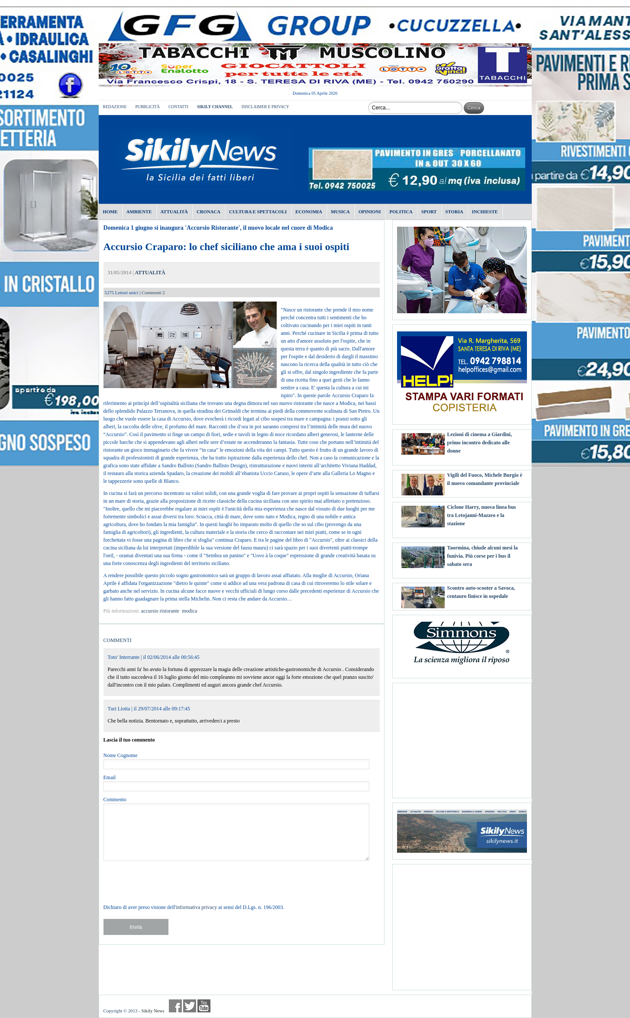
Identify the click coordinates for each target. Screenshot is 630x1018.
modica (189, 611)
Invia (135, 927)
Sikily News (152, 1010)
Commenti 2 (153, 292)
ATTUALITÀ (150, 273)
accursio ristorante (160, 611)
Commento (114, 799)
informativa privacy (196, 907)
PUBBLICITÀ (147, 106)
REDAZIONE (115, 106)
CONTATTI (178, 106)
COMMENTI (117, 640)
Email (109, 777)
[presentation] (169, 882)
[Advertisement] (462, 737)
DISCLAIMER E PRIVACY (265, 106)
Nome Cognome (120, 755)
